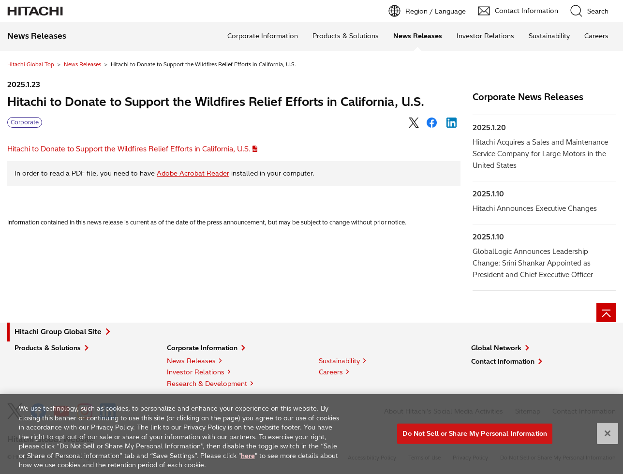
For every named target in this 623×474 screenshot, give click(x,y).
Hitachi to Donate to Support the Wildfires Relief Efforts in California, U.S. (129, 149)
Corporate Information (262, 36)
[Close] (607, 436)
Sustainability (549, 36)
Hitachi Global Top (30, 64)
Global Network (496, 348)
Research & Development (207, 383)
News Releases (82, 64)
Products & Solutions (345, 36)
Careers (596, 36)
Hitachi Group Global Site (58, 331)
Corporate (25, 122)
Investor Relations (485, 36)
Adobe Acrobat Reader (193, 173)
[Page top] (606, 312)
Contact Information (502, 361)
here (248, 458)
